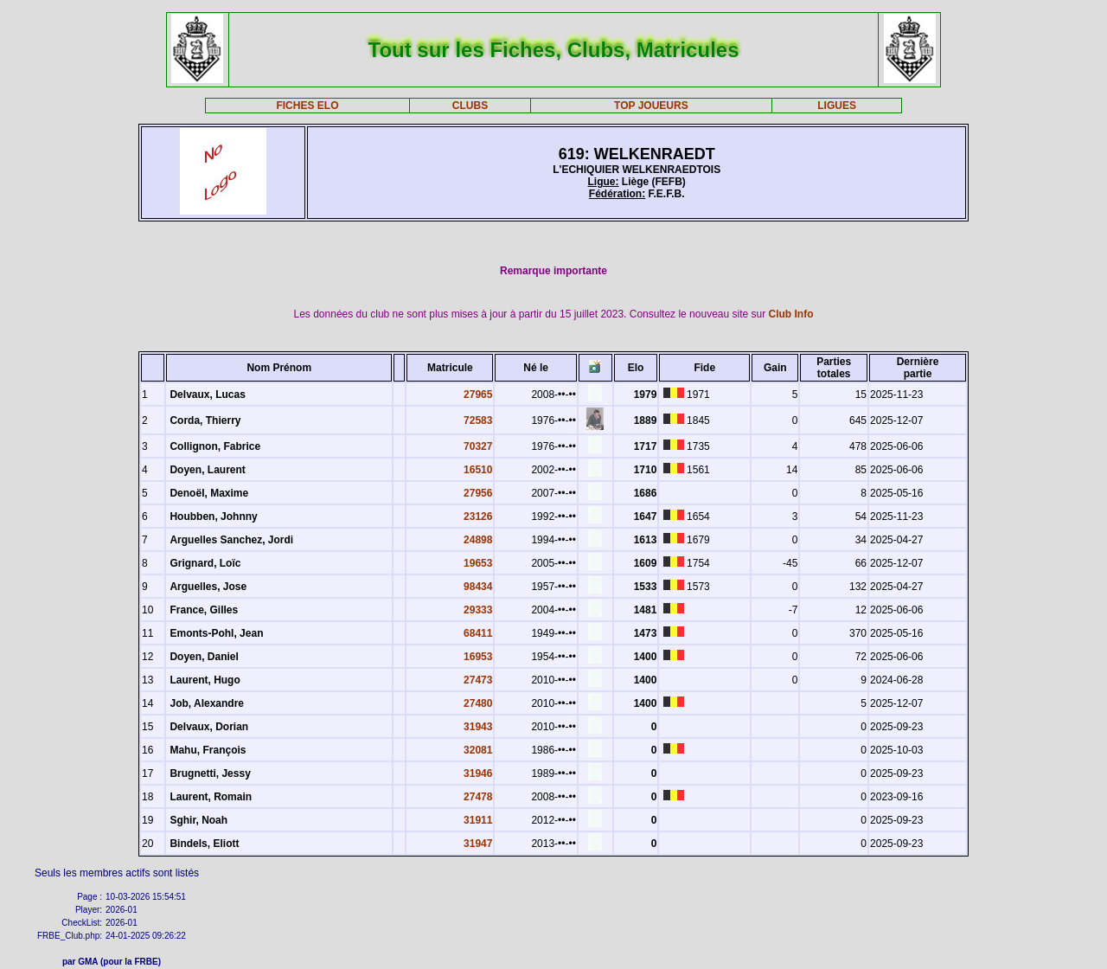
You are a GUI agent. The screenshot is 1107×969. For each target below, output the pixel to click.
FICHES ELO (307, 105)
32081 (478, 750)
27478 (478, 797)
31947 (478, 843)
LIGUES (836, 105)
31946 (478, 773)
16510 (478, 470)
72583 (478, 420)
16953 (478, 657)
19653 (478, 563)
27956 (478, 493)
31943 (478, 727)
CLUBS (470, 105)
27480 (478, 703)
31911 (478, 820)
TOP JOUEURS (651, 105)
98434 (478, 587)
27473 (478, 680)
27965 (478, 394)
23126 (478, 516)
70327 (478, 446)
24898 (478, 540)
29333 (478, 610)
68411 (478, 633)
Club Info (791, 314)
